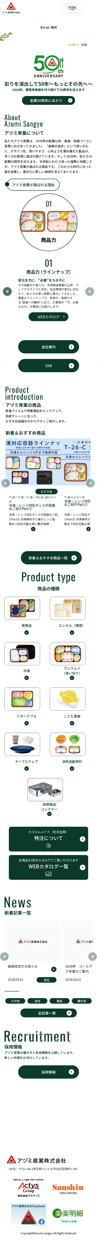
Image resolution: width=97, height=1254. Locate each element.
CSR (48, 365)
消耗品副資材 (72, 761)
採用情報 (48, 1072)
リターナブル (27, 716)
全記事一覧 (47, 1013)
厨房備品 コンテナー (49, 807)
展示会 (82, 1001)
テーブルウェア (26, 761)
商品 (59, 1001)
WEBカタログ (48, 316)
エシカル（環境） (72, 625)
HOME (72, 44)
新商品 (27, 625)
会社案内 (48, 346)
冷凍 (26, 670)
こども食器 (72, 716)
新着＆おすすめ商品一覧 (48, 557)
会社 (37, 1001)
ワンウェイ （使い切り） (72, 671)
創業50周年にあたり (46, 100)
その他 (15, 1001)
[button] (90, 483)
